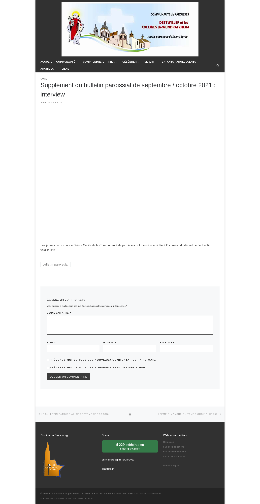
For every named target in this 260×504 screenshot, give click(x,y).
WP (55, 498)
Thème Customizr (85, 498)
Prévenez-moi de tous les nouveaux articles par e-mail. (98, 367)
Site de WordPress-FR (174, 456)
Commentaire (59, 312)
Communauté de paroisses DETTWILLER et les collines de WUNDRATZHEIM (92, 493)
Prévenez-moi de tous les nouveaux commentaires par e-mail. (103, 359)
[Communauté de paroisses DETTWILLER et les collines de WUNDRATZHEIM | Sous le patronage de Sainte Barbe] (130, 28)
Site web (167, 342)
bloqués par (130, 446)
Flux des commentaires (174, 451)
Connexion (168, 442)
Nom (51, 342)
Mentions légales (171, 465)
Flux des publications (173, 447)
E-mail (109, 342)
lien (52, 250)
